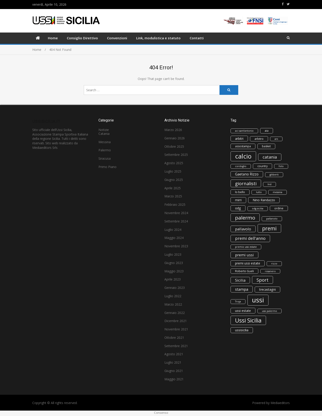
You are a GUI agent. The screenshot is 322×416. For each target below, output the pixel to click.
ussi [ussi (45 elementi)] (258, 299)
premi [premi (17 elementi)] (269, 228)
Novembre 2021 (176, 329)
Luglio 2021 (172, 362)
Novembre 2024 (176, 213)
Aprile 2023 (172, 279)
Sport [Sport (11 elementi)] (262, 280)
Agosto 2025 (173, 163)
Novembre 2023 (176, 246)
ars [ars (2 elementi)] (276, 138)
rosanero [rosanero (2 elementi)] (270, 271)
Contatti (197, 38)
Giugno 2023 (173, 263)
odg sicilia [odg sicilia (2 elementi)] (257, 208)
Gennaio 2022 (174, 313)
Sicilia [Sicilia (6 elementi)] (240, 280)
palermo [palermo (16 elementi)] (245, 217)
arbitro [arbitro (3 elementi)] (259, 139)
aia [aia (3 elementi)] (266, 131)
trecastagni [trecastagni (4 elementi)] (267, 289)
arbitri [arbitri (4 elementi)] (239, 138)
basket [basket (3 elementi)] (266, 146)
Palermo (104, 150)
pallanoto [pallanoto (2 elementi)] (272, 218)
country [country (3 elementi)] (262, 166)
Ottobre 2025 (174, 146)
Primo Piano (107, 167)
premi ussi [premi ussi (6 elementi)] (244, 254)
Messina (104, 142)
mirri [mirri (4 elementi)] (238, 200)
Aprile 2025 (172, 188)
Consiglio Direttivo (82, 38)
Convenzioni (117, 38)
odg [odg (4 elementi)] (238, 208)
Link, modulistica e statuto (158, 38)
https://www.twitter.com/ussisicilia (288, 4)
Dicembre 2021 (175, 321)
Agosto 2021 (173, 354)
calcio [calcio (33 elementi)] (243, 156)
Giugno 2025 (173, 180)
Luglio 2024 (172, 229)
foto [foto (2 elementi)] (281, 166)
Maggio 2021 (174, 379)
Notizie (103, 130)
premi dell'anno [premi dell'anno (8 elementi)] (250, 238)
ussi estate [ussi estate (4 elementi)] (243, 310)
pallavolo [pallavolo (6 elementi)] (243, 228)
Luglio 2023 (172, 254)
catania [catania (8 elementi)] (270, 157)
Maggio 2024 (174, 238)
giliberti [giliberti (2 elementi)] (274, 174)
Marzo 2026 (173, 130)
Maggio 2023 (174, 271)
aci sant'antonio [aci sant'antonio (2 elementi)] (244, 130)
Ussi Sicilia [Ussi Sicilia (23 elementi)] (248, 320)
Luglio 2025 (172, 171)
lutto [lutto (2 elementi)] (259, 192)
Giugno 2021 (173, 371)
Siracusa (104, 158)
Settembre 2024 (176, 221)
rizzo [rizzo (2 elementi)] (274, 263)
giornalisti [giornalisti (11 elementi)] (246, 183)
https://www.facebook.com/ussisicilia (283, 4)
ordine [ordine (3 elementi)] (278, 208)
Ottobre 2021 (174, 337)
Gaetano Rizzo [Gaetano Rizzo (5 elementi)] (247, 174)
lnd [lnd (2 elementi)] (269, 184)
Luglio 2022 (172, 296)
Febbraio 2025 (174, 204)
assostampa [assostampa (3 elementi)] (243, 146)
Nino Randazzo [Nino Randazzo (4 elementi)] (264, 200)
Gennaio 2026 (174, 138)
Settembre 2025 (176, 154)
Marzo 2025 (173, 196)
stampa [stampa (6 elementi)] (241, 289)
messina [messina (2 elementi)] (277, 192)
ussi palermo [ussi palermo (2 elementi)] (269, 311)
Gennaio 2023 (174, 287)
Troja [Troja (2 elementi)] (238, 301)
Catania (104, 133)
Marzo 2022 (173, 304)
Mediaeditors (280, 403)
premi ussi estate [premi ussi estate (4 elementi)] (247, 263)
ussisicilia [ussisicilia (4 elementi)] (241, 330)
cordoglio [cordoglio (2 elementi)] (240, 166)
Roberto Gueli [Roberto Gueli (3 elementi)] (244, 271)
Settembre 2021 (176, 346)
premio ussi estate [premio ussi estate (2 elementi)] (246, 246)
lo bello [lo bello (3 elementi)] (240, 192)
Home (53, 38)
